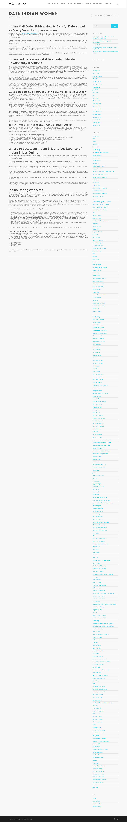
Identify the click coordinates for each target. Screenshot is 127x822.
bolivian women (97, 215)
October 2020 (97, 81)
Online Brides (97, 579)
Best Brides (96, 199)
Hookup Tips (96, 412)
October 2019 (97, 114)
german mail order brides (100, 393)
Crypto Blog (96, 273)
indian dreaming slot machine (101, 451)
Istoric (63, 4)
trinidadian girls (97, 708)
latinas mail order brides (100, 497)
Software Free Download (100, 689)
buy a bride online (98, 232)
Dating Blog (96, 292)
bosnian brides (97, 218)
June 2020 (95, 92)
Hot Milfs (95, 432)
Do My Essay (96, 317)
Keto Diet (95, 478)
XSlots (94, 785)
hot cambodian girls (98, 423)
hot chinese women (98, 426)
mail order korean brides (100, 527)
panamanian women (99, 599)
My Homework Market (99, 566)
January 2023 (96, 70)
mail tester (96, 533)
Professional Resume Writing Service (103, 623)
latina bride (96, 489)
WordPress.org (97, 806)
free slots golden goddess (100, 385)
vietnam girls (96, 744)
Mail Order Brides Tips (99, 525)
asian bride (96, 182)
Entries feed (96, 801)
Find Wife (95, 369)
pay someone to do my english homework (105, 604)
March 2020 (96, 101)
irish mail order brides (99, 467)
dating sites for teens (99, 306)
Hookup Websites (98, 415)
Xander (12, 17)
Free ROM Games (98, 380)
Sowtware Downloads (99, 692)
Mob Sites (95, 555)
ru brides (95, 642)
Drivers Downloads (98, 327)
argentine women (98, 169)
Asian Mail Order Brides (100, 188)
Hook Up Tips (96, 399)
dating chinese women (99, 295)
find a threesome (98, 360)
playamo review (97, 610)
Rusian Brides (97, 645)
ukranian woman (98, 722)
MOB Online (96, 552)
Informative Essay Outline (100, 453)
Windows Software (98, 757)
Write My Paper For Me (99, 779)
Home (48, 4)
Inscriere (88, 4)
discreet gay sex (97, 311)
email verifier (96, 347)
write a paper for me (99, 771)
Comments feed (97, 804)
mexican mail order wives (100, 544)
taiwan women (97, 700)
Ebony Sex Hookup (98, 336)
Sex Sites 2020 (97, 673)
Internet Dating (97, 459)
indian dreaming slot (99, 448)
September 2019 (97, 117)
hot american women (99, 418)
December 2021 (97, 76)
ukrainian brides (97, 716)
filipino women (97, 355)
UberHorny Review (98, 711)
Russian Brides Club (99, 651)
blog (94, 212)
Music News (96, 563)
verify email (96, 735)
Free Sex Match (97, 382)
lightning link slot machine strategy (103, 503)
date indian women (29, 17)
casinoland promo (98, 245)
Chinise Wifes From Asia (100, 267)
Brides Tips (96, 229)
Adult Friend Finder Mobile (100, 152)
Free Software (97, 388)
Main (94, 536)
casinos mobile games (99, 248)
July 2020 (95, 90)
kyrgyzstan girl (97, 484)
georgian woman (97, 390)
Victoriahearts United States (101, 741)
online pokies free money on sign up (103, 593)
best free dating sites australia (102, 202)
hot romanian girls (98, 434)
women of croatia (98, 768)
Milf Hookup (96, 547)
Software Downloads (99, 686)
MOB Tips (95, 558)
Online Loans (96, 588)
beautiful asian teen (99, 191)
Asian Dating (96, 185)
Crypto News (96, 275)
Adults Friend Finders (99, 166)
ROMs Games (97, 640)
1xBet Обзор (96, 144)
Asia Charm (96, 180)
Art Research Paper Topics (100, 174)
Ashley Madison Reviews (100, 177)
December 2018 (97, 122)
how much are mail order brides (102, 440)
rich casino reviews (98, 629)
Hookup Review (97, 404)
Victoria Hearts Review (99, 738)
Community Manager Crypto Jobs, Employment (102, 41)
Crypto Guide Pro (98, 45)
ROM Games (96, 631)
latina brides (96, 492)
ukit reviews (96, 714)
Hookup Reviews (97, 407)
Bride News (96, 223)
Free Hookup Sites (98, 374)
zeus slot (95, 788)
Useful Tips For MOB (99, 730)
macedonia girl (97, 514)
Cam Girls (95, 234)
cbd (94, 254)
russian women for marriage (101, 670)
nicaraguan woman (98, 571)
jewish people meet (98, 475)
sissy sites (96, 681)
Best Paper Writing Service (100, 207)
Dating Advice (97, 289)
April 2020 (96, 98)
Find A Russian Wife (98, 358)
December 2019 (97, 109)
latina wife (96, 495)
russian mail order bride (100, 659)
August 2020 (96, 87)
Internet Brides (97, 456)
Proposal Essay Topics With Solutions (103, 626)
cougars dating (97, 270)
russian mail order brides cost (101, 662)
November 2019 (97, 112)
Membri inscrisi (98, 4)
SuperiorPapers (97, 697)
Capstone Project (98, 243)
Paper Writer (96, 601)
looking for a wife (98, 508)
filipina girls (96, 352)
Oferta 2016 (55, 4)
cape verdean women (99, 240)
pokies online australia (99, 615)
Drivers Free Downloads (100, 330)
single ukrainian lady (99, 678)
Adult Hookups (97, 155)
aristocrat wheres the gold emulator (103, 171)
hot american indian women (30, 33)
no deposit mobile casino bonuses (103, 574)
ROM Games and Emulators (101, 634)
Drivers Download (98, 325)
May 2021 (95, 79)
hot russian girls (97, 437)
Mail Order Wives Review (100, 530)
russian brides (97, 648)
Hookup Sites (96, 410)
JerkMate (95, 473)
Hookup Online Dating (99, 401)
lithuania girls (97, 505)
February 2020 (97, 103)
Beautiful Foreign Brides (100, 193)
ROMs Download (97, 637)
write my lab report (98, 777)
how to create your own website (102, 443)
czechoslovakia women (99, 278)
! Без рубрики (96, 136)
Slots (94, 683)
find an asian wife (98, 363)
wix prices (96, 763)
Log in (94, 798)
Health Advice (97, 396)
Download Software (98, 319)
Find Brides (96, 366)
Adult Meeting (97, 158)
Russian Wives (97, 667)
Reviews (69, 4)
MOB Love (96, 549)
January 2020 (96, 106)
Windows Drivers (98, 752)
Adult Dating (96, 150)
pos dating (96, 620)
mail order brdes (98, 516)
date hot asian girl (98, 281)
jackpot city (96, 470)
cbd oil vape (96, 259)
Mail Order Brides (98, 519)
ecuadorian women (98, 338)
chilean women (97, 265)
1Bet (94, 139)
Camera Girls (96, 237)
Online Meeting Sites (99, 590)
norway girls (96, 577)
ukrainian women (98, 719)
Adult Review (96, 160)
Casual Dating (97, 251)
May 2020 (95, 95)
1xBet (94, 141)
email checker (97, 344)
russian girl (96, 653)
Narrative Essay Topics (99, 568)
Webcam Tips (97, 746)
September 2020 (97, 84)
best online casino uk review (101, 204)
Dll (93, 314)
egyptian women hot (99, 341)
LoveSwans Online (98, 511)
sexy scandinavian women (100, 675)
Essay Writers (97, 349)
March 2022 (96, 73)
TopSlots (95, 705)
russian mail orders (98, 664)
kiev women (96, 481)
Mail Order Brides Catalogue (101, 522)
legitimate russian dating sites (102, 500)
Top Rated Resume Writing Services (103, 703)
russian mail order (98, 656)
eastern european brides (100, 333)
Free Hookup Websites (99, 377)
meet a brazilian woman (100, 538)
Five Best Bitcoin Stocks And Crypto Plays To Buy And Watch (105, 48)
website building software (100, 749)
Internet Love (96, 462)
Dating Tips (96, 308)
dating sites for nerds (99, 303)
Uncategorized (97, 727)
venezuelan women (98, 733)
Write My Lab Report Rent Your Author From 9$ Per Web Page (104, 37)
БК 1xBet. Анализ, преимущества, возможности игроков (105, 52)
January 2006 (96, 125)
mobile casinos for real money (101, 560)
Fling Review (96, 371)
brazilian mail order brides (100, 221)
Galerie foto (79, 4)
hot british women (98, 421)
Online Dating (97, 582)
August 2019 (96, 120)
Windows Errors (97, 755)
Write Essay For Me (98, 774)
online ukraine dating (99, 596)
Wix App (95, 760)
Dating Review (97, 297)
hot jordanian (97, 429)
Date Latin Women (98, 286)
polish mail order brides (100, 618)
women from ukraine (99, 766)
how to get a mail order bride (101, 445)
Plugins (95, 612)
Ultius (94, 725)
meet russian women (99, 541)
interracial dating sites (99, 464)
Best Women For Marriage (100, 210)
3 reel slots (96, 147)
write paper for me (98, 782)
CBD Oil (95, 256)
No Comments (98, 15)
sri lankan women (98, 694)
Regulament (108, 4)
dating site (96, 300)
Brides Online (97, 226)
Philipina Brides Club (99, 607)
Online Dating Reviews (99, 585)
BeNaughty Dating (98, 196)
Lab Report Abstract (98, 486)
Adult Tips (96, 163)
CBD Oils (95, 262)
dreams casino (97, 322)
